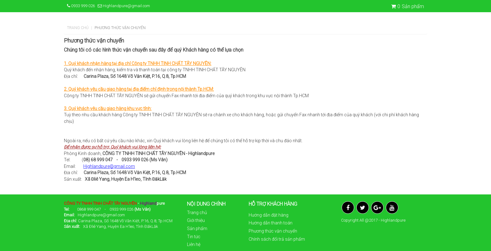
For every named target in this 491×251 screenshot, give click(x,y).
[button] (427, 29)
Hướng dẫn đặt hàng (268, 215)
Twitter (362, 207)
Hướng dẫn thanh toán (270, 222)
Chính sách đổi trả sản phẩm (277, 239)
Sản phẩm (407, 6)
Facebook (348, 207)
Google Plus (377, 207)
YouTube (392, 207)
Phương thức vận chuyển (273, 230)
